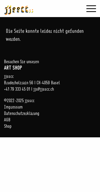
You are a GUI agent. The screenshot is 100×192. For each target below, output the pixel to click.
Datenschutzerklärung (21, 113)
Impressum (13, 107)
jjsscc (18, 7)
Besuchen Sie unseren (50, 65)
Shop (7, 126)
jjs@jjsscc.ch (43, 89)
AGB (7, 119)
